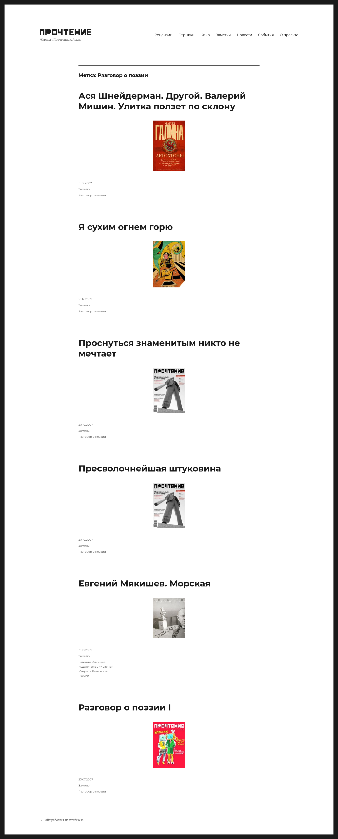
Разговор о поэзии (92, 195)
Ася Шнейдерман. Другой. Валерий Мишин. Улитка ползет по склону (162, 101)
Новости (244, 35)
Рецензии (163, 35)
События (266, 35)
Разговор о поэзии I (124, 707)
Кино (205, 35)
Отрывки (186, 35)
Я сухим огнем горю (125, 227)
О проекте (289, 35)
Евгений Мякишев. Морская (144, 583)
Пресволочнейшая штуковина (149, 468)
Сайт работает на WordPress (63, 820)
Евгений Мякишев (91, 662)
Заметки (223, 35)
